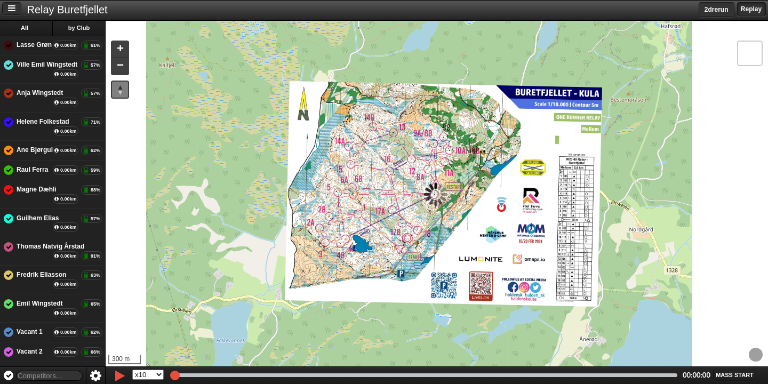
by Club (80, 28)
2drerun (717, 9)
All (26, 28)
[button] (122, 50)
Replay (751, 9)
